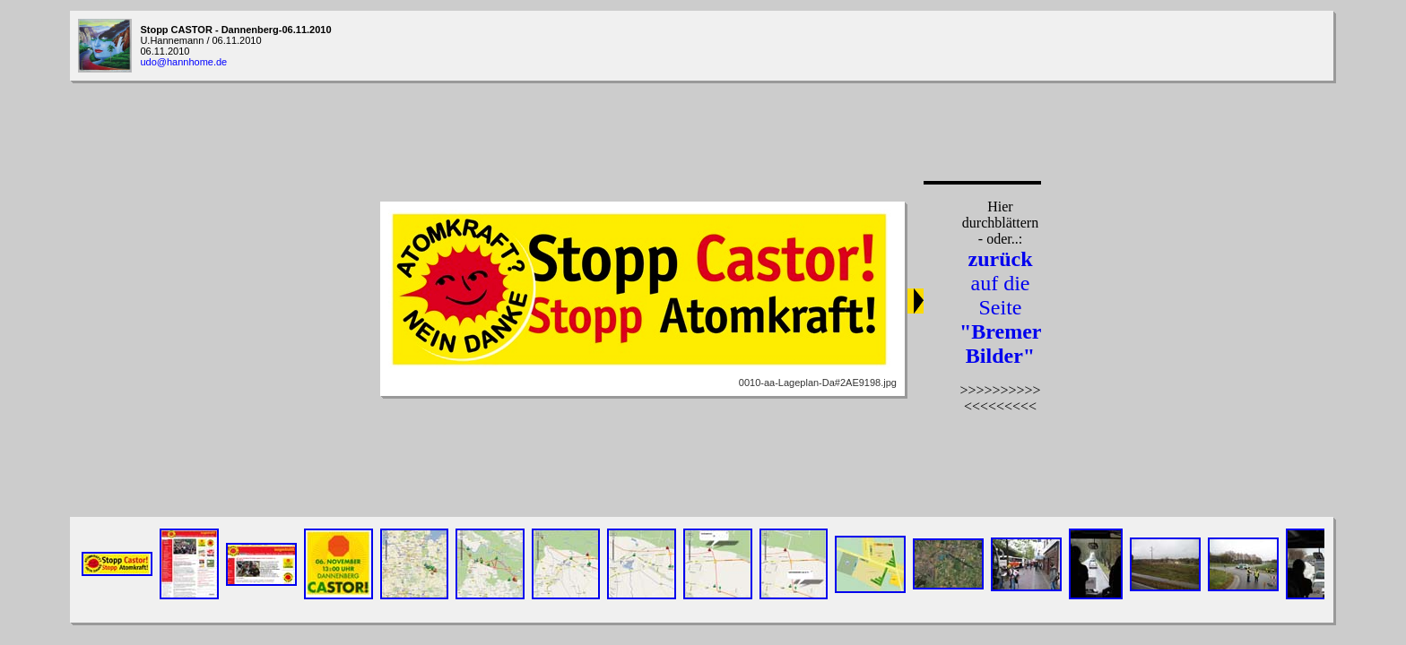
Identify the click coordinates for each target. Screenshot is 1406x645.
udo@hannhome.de (183, 61)
